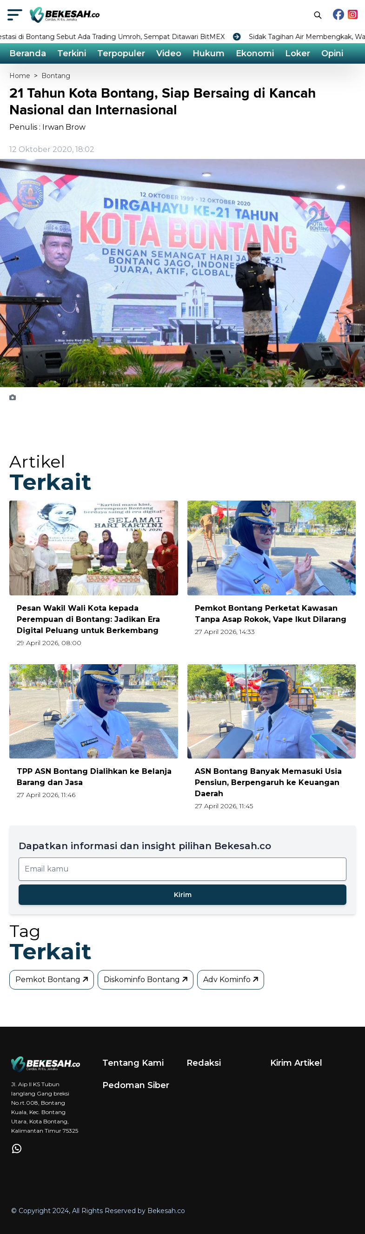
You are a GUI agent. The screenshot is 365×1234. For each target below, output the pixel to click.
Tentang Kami (133, 1063)
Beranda (27, 53)
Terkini (71, 53)
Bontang (55, 76)
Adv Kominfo (231, 979)
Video (168, 53)
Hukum (208, 53)
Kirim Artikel (296, 1063)
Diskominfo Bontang (146, 979)
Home (19, 76)
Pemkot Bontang (52, 979)
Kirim (183, 895)
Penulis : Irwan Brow (47, 127)
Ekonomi (255, 53)
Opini (332, 53)
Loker (297, 53)
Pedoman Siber (135, 1085)
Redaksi (203, 1063)
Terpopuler (121, 53)
